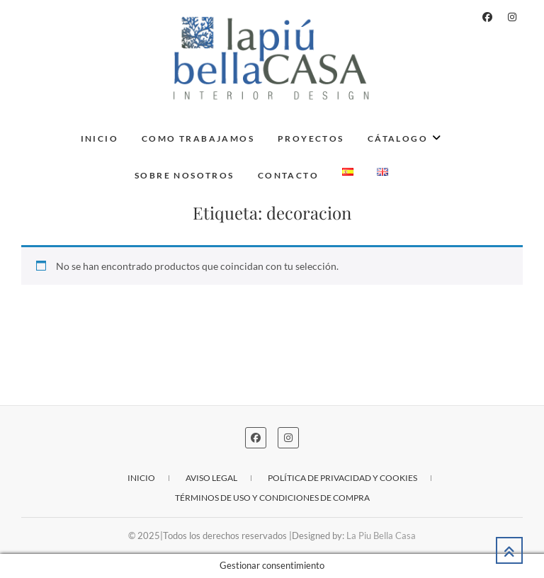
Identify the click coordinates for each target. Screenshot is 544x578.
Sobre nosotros (184, 175)
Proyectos (311, 138)
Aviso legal (211, 477)
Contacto (288, 175)
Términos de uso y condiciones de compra (272, 497)
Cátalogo (398, 138)
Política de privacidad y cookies (342, 477)
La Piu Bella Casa (381, 535)
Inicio (99, 138)
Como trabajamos (198, 138)
